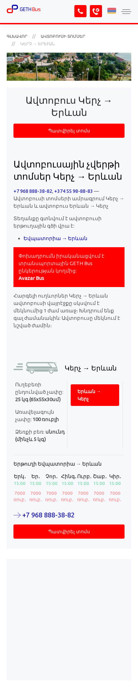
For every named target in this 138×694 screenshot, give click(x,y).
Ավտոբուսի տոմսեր (63, 36)
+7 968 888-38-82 (32, 191)
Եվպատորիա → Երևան (56, 238)
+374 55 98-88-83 (73, 191)
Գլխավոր (17, 36)
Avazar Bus (31, 278)
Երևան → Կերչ (89, 395)
